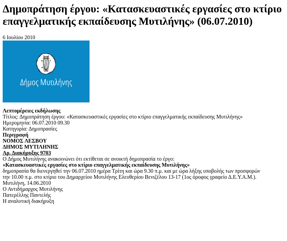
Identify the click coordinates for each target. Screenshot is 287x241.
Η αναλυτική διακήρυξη (28, 201)
